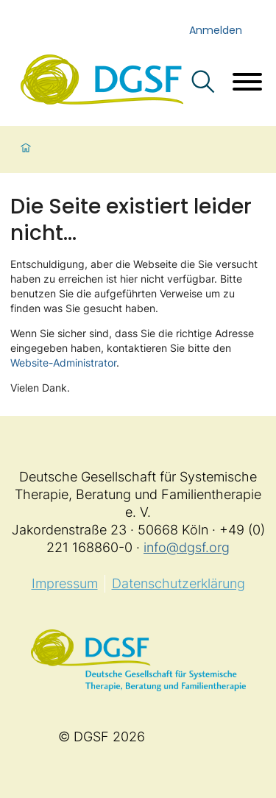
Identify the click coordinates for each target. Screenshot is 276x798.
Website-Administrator (63, 362)
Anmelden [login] (215, 30)
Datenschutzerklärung (178, 583)
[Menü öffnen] (247, 83)
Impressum (65, 583)
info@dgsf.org (187, 547)
